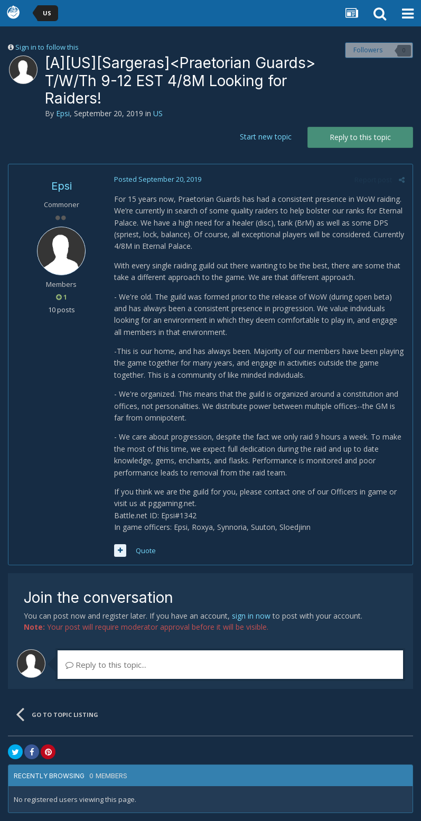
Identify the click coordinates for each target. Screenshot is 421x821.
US (158, 113)
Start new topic (266, 137)
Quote (146, 550)
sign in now (251, 616)
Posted (157, 179)
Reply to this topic (360, 137)
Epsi (63, 113)
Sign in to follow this (47, 47)
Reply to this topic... (106, 664)
